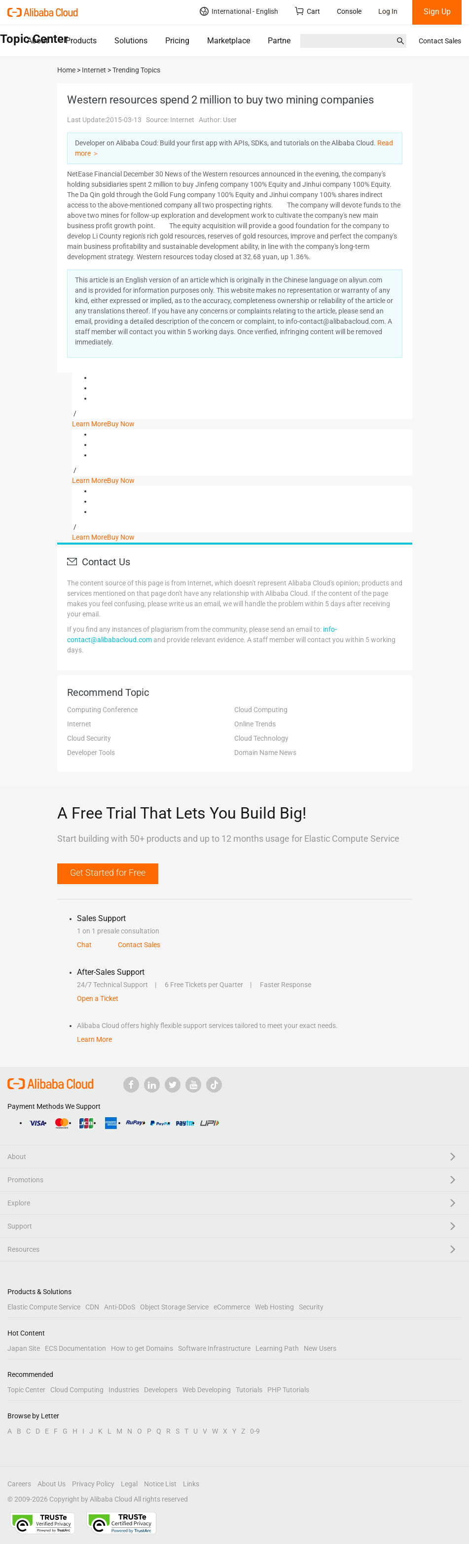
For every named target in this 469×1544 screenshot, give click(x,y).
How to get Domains (142, 1348)
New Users (320, 1348)
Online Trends (255, 724)
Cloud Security (89, 738)
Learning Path (277, 1348)
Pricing (177, 40)
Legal (129, 1484)
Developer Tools (91, 752)
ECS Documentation (75, 1348)
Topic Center (26, 1390)
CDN (92, 1307)
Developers (161, 1390)
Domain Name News (265, 752)
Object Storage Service (174, 1307)
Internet (79, 724)
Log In (387, 11)
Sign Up (437, 11)
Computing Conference (102, 710)
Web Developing (206, 1390)
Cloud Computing (261, 710)
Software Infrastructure (214, 1348)
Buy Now (121, 424)
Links (191, 1484)
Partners (282, 40)
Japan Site (23, 1348)
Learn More (89, 424)
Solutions (130, 40)
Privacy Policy (93, 1484)
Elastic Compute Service (43, 1307)
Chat (84, 945)
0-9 (255, 1431)
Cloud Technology (261, 738)
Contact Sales (440, 41)
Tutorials (249, 1390)
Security (311, 1307)
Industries (123, 1390)
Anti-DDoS (119, 1307)
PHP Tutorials (288, 1390)
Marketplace (228, 40)
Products (81, 40)
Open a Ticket (97, 998)
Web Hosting (274, 1307)
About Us (51, 1484)
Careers (19, 1484)
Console (349, 11)
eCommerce (232, 1307)
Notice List (160, 1484)
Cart (307, 11)
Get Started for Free (107, 872)
